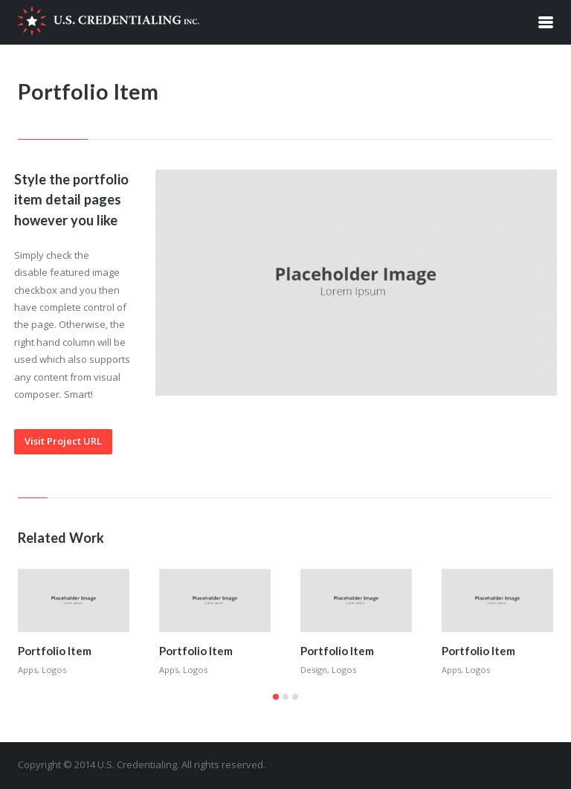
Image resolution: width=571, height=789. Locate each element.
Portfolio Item (54, 650)
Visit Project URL (63, 441)
